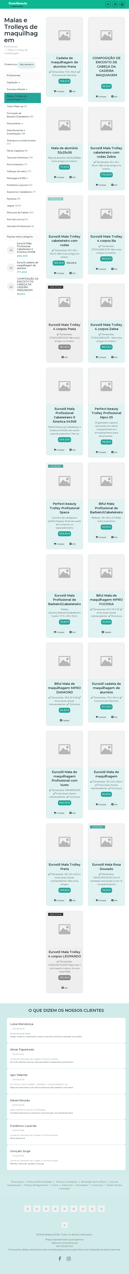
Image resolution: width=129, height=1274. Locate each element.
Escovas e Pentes (17, 89)
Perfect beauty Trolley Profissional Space (64, 508)
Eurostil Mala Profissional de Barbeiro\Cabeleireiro (64, 600)
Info (72, 91)
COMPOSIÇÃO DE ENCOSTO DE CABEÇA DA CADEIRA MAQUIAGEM (27, 284)
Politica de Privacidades (39, 1181)
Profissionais (13, 75)
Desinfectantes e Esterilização (16, 132)
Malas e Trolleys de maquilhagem (21, 30)
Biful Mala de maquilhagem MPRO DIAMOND (64, 688)
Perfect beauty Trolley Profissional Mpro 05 (106, 413)
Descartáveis (15, 123)
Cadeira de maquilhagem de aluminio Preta (64, 62)
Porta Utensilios (17, 164)
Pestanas (13, 198)
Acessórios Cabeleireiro (21, 192)
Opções (106, 632)
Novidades (82, 1185)
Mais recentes (27, 64)
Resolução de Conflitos (93, 1181)
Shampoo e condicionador (21, 142)
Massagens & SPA (17, 178)
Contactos (97, 1185)
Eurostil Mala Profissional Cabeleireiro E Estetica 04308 (26, 247)
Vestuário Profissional (20, 226)
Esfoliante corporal (19, 185)
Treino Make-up (17, 106)
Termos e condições (67, 1181)
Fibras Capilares (17, 150)
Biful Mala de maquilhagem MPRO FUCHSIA (106, 600)
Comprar (59, 91)
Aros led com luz (17, 219)
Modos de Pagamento (36, 1185)
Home (55, 1185)
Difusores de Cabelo (20, 212)
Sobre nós (67, 1185)
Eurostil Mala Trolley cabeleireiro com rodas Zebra (106, 152)
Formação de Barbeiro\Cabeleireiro (20, 115)
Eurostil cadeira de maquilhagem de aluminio (27, 265)
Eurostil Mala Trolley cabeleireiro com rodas (64, 241)
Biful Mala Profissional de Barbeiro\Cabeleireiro (106, 508)
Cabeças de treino (19, 171)
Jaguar (14, 205)
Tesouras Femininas (20, 157)
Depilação (13, 82)
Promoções (17, 1181)
